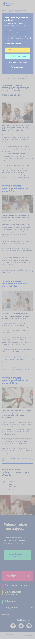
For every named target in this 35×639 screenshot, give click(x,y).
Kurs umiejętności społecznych (19, 10)
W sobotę (4, 10)
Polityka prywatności (12, 43)
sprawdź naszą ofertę (18, 555)
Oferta (9, 10)
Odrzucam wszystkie (17, 56)
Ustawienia (17, 67)
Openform (31, 635)
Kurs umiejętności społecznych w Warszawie (12, 11)
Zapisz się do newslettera (17, 576)
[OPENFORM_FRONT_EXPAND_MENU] (32, 585)
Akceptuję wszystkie (17, 50)
